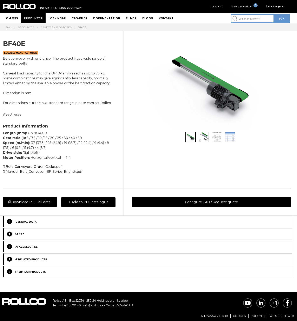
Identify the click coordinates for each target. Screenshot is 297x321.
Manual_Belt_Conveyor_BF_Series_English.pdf (44, 172)
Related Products (27, 259)
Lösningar (57, 18)
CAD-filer (79, 18)
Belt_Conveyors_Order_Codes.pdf (34, 167)
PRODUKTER (26, 27)
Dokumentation (106, 18)
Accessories (22, 246)
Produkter (33, 18)
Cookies (239, 316)
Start (9, 27)
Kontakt (166, 18)
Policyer (258, 316)
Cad (16, 234)
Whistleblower (282, 316)
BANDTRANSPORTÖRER (56, 27)
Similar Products (26, 271)
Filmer (131, 18)
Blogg (147, 18)
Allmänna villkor (214, 316)
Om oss (12, 18)
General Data (22, 221)
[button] (276, 6)
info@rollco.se (93, 305)
